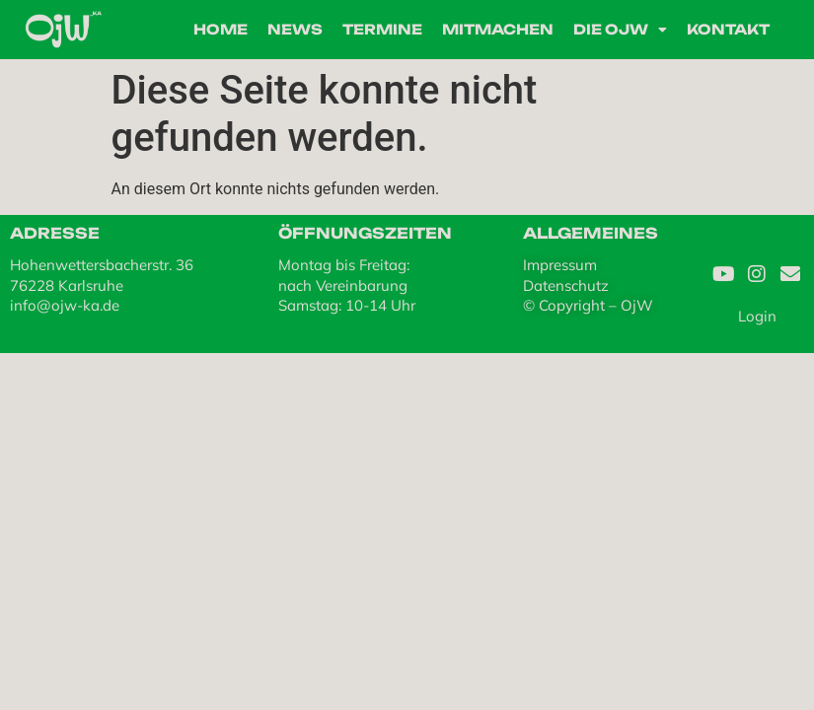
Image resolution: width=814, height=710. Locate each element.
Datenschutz (566, 285)
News (295, 29)
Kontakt (728, 29)
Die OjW (620, 29)
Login (757, 316)
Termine (382, 29)
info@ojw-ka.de (64, 305)
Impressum (560, 264)
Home (220, 29)
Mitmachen (498, 29)
